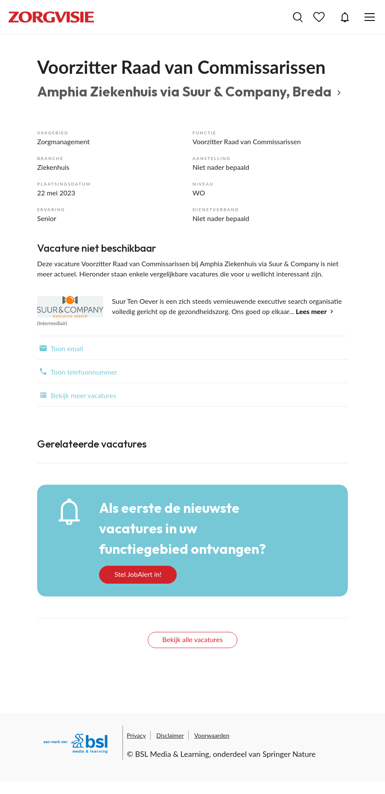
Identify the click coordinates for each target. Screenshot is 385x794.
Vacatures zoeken (298, 17)
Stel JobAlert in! (137, 574)
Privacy (136, 735)
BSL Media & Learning (172, 754)
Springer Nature (289, 754)
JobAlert (345, 17)
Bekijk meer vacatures (76, 395)
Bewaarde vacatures (320, 17)
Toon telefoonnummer (77, 371)
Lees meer (311, 311)
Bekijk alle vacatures (192, 639)
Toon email (60, 348)
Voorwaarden (211, 735)
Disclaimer (170, 735)
